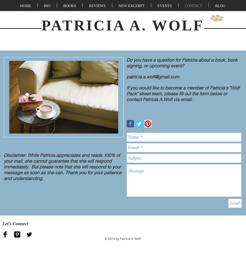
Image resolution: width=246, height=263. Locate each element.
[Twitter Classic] (139, 123)
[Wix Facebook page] (130, 123)
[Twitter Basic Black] (29, 234)
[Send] (234, 203)
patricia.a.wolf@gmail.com (153, 77)
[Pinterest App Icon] (148, 123)
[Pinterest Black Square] (17, 234)
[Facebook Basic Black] (5, 234)
